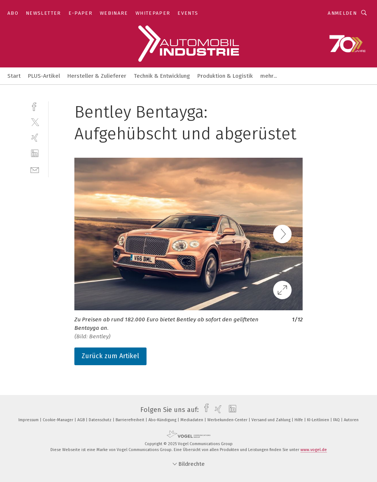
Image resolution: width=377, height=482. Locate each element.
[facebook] (34, 106)
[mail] (34, 169)
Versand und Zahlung (271, 420)
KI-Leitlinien (318, 420)
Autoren (351, 420)
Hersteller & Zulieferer (96, 76)
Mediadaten (192, 420)
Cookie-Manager (58, 420)
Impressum (29, 420)
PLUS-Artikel (44, 76)
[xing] (34, 137)
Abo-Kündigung (162, 420)
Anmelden (342, 13)
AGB (81, 420)
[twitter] (34, 121)
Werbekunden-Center (228, 420)
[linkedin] (34, 153)
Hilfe (299, 420)
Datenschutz (101, 420)
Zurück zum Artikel (110, 356)
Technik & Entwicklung (162, 76)
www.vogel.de (313, 449)
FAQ (337, 420)
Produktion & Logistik (225, 76)
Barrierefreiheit (130, 420)
